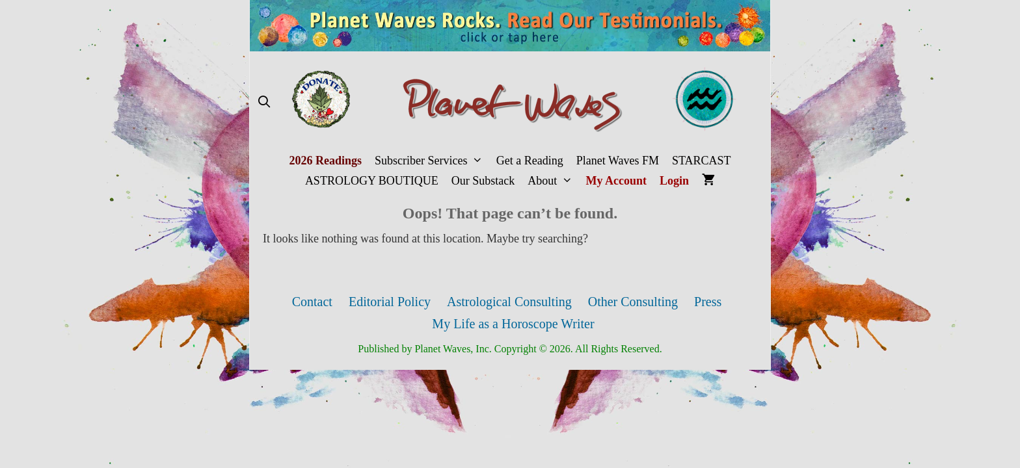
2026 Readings (325, 160)
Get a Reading (529, 160)
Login (674, 180)
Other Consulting (633, 301)
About (553, 181)
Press (707, 301)
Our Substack (483, 180)
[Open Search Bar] (264, 102)
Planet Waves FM (617, 160)
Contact (312, 301)
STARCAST (701, 160)
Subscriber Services (432, 161)
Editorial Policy (390, 301)
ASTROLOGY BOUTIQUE (371, 180)
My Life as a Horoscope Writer (513, 324)
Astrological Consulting (509, 301)
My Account (616, 180)
